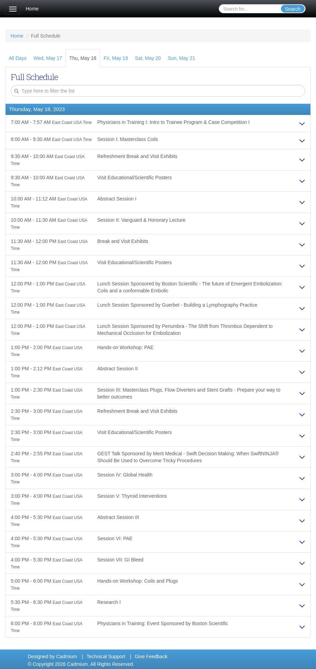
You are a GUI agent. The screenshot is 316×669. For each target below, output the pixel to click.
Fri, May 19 (115, 58)
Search (292, 9)
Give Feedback (151, 656)
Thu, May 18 (83, 58)
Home (32, 8)
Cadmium (66, 656)
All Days (17, 58)
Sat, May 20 (148, 58)
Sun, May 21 (181, 58)
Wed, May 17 (47, 58)
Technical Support (105, 656)
